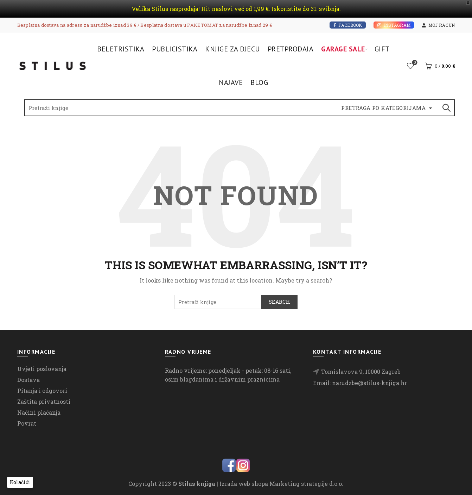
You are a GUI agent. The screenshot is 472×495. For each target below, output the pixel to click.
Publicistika (174, 49)
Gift (382, 49)
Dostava (28, 379)
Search (446, 108)
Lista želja (414, 63)
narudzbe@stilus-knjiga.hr (369, 382)
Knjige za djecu (232, 49)
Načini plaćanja (38, 412)
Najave (231, 82)
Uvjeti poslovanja (41, 368)
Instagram (393, 25)
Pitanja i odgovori (42, 390)
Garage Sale (343, 49)
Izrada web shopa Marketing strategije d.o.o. (281, 483)
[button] (20, 482)
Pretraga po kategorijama (383, 107)
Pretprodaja (291, 49)
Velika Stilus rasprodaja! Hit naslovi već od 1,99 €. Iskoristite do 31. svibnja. (236, 8)
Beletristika (120, 49)
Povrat (26, 423)
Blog (259, 82)
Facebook (347, 25)
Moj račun (438, 25)
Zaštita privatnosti (43, 401)
